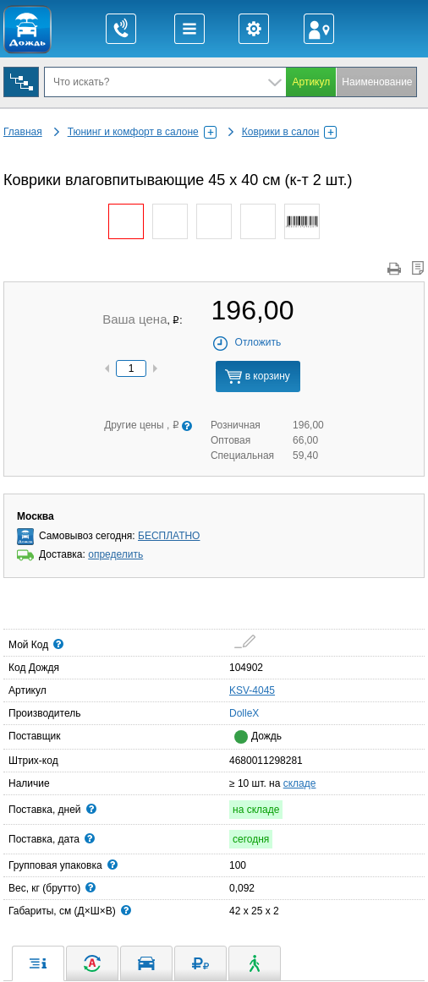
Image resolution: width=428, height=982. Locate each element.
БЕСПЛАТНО (169, 536)
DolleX (234, 712)
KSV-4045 (252, 690)
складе (299, 783)
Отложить (246, 342)
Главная (22, 132)
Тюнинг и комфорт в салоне (142, 132)
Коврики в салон (289, 132)
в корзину (257, 376)
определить (115, 554)
